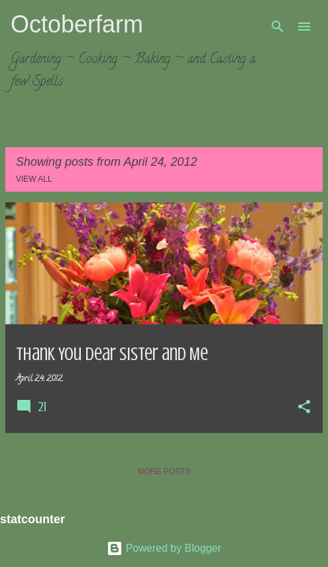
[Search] (278, 26)
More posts (163, 471)
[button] (304, 408)
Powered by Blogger (164, 548)
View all (34, 179)
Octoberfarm (77, 24)
